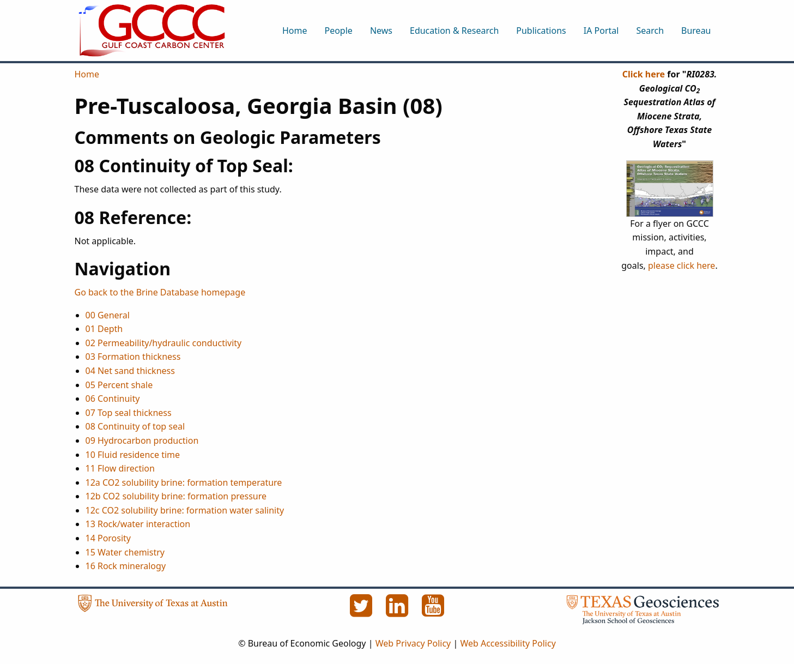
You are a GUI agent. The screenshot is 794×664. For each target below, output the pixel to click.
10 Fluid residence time (133, 455)
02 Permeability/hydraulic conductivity (164, 343)
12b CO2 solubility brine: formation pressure (176, 496)
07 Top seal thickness (129, 413)
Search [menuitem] (650, 31)
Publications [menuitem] (541, 31)
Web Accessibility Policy (507, 643)
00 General (108, 315)
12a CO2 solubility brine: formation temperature (184, 482)
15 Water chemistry (125, 552)
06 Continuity (113, 399)
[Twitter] (362, 612)
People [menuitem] (338, 31)
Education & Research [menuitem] (454, 31)
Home (87, 74)
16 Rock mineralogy (126, 566)
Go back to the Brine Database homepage (160, 292)
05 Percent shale (119, 385)
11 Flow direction (120, 468)
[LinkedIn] (398, 612)
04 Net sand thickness (130, 371)
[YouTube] (433, 612)
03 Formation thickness (133, 357)
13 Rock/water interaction (138, 524)
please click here (681, 265)
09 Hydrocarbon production (142, 440)
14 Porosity (108, 538)
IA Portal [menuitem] (601, 31)
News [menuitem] (381, 31)
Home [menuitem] (294, 31)
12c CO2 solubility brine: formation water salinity (185, 510)
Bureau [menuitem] (696, 31)
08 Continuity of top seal (135, 426)
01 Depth (104, 329)
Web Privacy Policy (413, 643)
